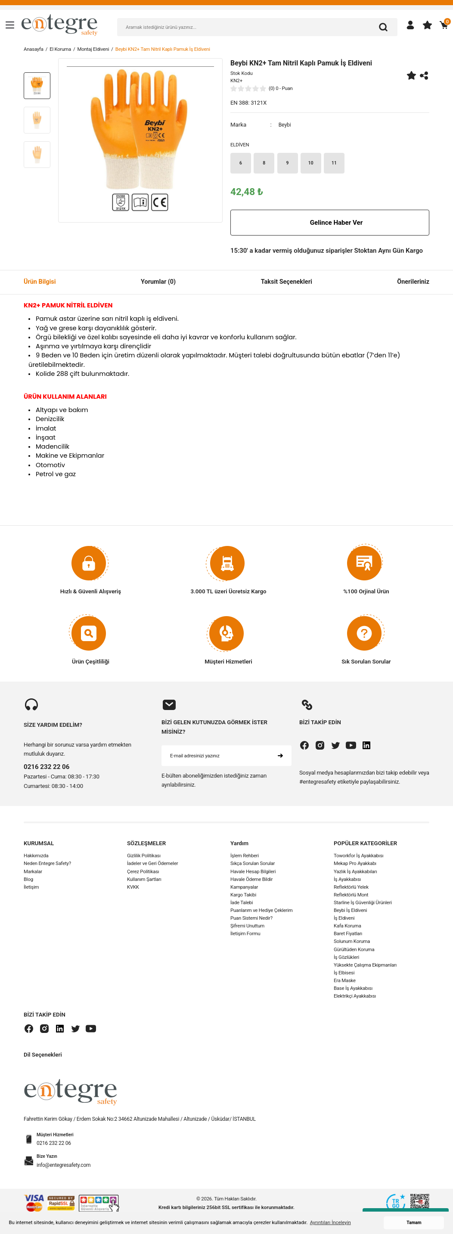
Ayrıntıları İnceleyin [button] (330, 1222)
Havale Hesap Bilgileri (253, 873)
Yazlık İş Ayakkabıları (355, 873)
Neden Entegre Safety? (47, 865)
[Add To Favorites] (411, 75)
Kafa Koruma (347, 927)
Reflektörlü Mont (351, 896)
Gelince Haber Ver (329, 224)
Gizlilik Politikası (144, 857)
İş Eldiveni (344, 920)
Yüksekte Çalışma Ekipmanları (365, 966)
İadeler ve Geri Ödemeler (152, 865)
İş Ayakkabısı (347, 880)
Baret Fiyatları (348, 935)
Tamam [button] (413, 1222)
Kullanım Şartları (144, 880)
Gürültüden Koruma (354, 951)
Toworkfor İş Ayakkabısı (358, 857)
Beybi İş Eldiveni (350, 912)
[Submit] (280, 757)
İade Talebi (241, 904)
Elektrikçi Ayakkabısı (355, 998)
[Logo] (59, 25)
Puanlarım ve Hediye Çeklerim (261, 912)
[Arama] (383, 27)
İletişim (31, 888)
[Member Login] (410, 25)
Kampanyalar (244, 888)
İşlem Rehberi (244, 857)
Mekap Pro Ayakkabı (355, 865)
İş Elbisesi (344, 974)
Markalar (33, 873)
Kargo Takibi (243, 896)
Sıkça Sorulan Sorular (252, 865)
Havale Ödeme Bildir (251, 880)
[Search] (257, 27)
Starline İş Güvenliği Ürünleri (363, 904)
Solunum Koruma (352, 943)
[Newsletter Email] (226, 757)
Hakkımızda (36, 857)
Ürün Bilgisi (40, 283)
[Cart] (444, 25)
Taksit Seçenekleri (286, 283)
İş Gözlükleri (346, 958)
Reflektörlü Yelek (351, 888)
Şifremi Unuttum (247, 927)
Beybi (285, 124)
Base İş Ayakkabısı (353, 990)
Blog (28, 880)
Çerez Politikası (143, 873)
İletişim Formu (245, 935)
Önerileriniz (413, 283)
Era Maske (345, 982)
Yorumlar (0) (158, 283)
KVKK (133, 888)
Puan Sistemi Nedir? (251, 920)
